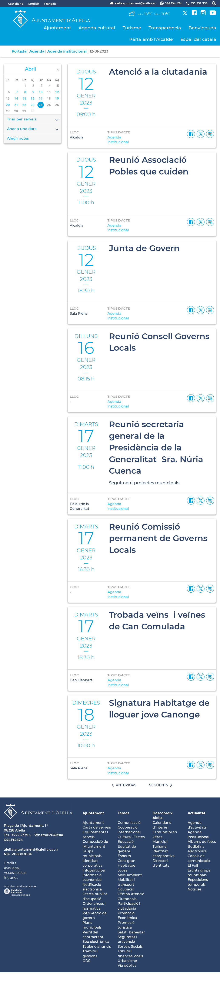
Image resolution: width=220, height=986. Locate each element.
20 (8, 105)
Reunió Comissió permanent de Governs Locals (158, 538)
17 (41, 98)
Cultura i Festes (131, 837)
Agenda (36, 51)
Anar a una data (33, 129)
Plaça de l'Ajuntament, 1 (25, 826)
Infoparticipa (94, 870)
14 (16, 98)
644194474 (13, 840)
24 (41, 105)
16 (32, 98)
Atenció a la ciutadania (158, 72)
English (33, 3)
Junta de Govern (144, 248)
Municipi (160, 842)
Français (50, 3)
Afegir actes (18, 138)
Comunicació (129, 823)
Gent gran (126, 861)
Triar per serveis (33, 119)
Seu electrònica (96, 942)
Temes (123, 813)
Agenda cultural (97, 27)
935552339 (19, 835)
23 (32, 105)
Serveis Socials (130, 947)
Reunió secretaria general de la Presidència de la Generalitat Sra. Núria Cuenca (156, 447)
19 (57, 98)
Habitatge (126, 865)
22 (24, 105)
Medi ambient (130, 875)
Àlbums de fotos (202, 842)
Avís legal (12, 868)
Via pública (127, 965)
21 (16, 105)
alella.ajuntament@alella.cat (29, 849)
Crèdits (10, 863)
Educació (126, 842)
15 (24, 98)
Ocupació (126, 889)
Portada (19, 51)
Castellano (15, 3)
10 (41, 92)
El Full (193, 865)
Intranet (11, 878)
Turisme (132, 27)
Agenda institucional (67, 51)
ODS (86, 961)
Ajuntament (57, 27)
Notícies (194, 889)
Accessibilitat (15, 873)
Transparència (165, 27)
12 (57, 92)
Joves (122, 870)
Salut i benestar (131, 932)
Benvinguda (202, 27)
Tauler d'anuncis (97, 947)
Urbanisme (127, 961)
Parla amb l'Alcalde (151, 39)
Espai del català (198, 39)
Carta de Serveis (97, 827)
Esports (124, 856)
